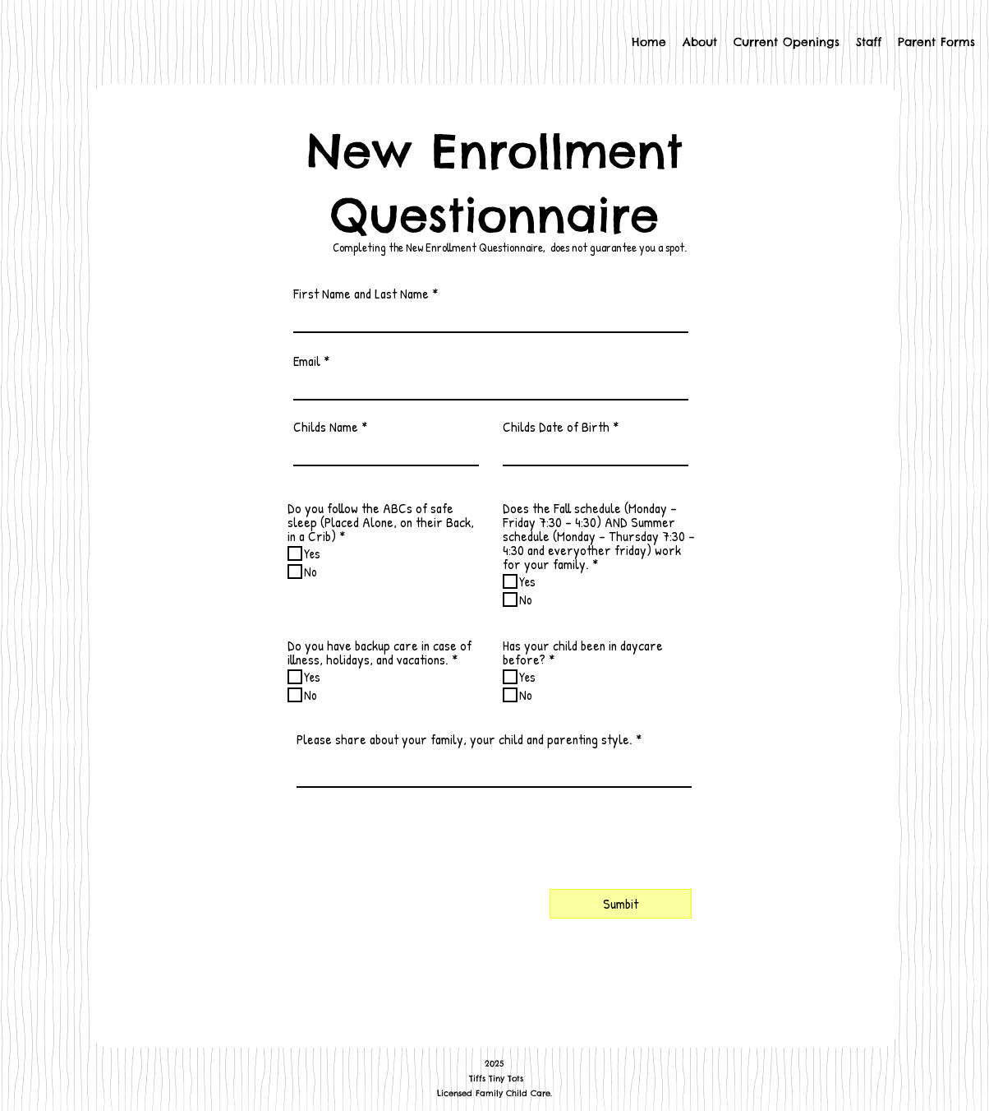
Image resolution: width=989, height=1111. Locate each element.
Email (306, 361)
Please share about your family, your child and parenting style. (464, 739)
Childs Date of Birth (556, 426)
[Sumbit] (621, 904)
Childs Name (325, 426)
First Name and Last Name (361, 293)
